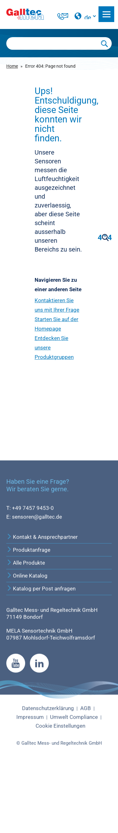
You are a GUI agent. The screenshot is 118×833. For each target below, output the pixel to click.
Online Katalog (27, 638)
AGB (85, 771)
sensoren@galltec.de (37, 579)
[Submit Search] (105, 43)
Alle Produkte (25, 625)
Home (12, 66)
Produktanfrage (28, 612)
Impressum (30, 779)
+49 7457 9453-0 (33, 570)
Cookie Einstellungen (60, 788)
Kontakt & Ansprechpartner (42, 599)
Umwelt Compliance (74, 779)
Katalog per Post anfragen (41, 651)
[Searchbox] (52, 43)
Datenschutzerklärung (48, 771)
